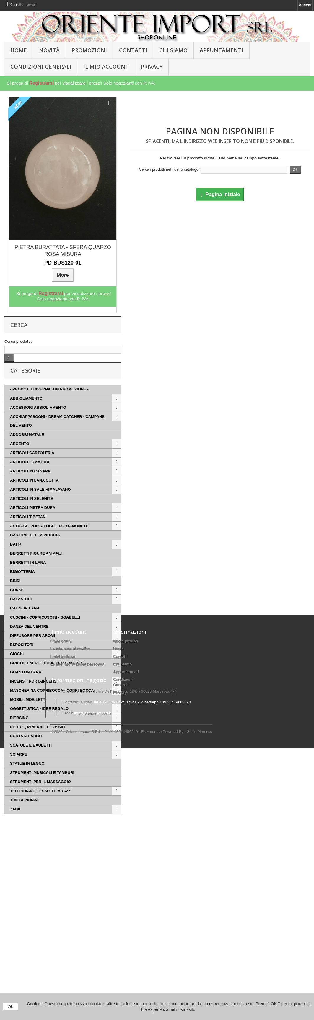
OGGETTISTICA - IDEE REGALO (39, 717)
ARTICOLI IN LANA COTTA (34, 489)
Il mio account (68, 862)
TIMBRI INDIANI (24, 809)
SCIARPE (18, 763)
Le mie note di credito (70, 880)
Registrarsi (41, 82)
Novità (49, 50)
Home (118, 880)
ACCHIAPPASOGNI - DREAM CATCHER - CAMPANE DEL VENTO (57, 429)
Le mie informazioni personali (77, 895)
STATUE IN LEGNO (27, 772)
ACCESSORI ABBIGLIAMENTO (38, 416)
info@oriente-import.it (92, 981)
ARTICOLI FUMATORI (29, 471)
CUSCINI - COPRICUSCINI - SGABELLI (45, 626)
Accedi (305, 5)
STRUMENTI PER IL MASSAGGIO (40, 790)
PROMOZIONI (89, 50)
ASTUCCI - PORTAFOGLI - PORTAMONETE (49, 535)
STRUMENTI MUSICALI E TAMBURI (42, 781)
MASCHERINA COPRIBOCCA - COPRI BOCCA (52, 699)
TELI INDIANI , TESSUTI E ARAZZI (41, 799)
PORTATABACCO (26, 745)
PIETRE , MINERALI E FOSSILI (37, 736)
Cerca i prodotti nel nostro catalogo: (169, 169)
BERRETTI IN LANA (28, 571)
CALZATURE (21, 608)
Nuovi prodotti (126, 872)
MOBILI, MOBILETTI (28, 708)
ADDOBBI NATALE (27, 443)
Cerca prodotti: (18, 341)
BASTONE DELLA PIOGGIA (35, 544)
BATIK (16, 553)
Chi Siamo (173, 50)
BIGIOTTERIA (22, 580)
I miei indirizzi (62, 888)
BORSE (17, 598)
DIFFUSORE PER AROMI (32, 644)
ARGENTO (19, 452)
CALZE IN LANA (25, 617)
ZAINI (15, 818)
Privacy (151, 66)
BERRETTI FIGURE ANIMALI (36, 562)
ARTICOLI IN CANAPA (30, 480)
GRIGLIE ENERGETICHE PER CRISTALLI (47, 672)
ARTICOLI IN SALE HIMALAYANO (40, 498)
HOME (18, 50)
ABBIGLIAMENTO (26, 407)
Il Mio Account (106, 66)
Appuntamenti (221, 50)
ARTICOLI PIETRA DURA (32, 516)
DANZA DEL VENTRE (29, 635)
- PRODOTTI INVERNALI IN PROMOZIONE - (49, 398)
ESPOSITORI (21, 653)
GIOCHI (17, 662)
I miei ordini (60, 872)
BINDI (15, 589)
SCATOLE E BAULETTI (31, 754)
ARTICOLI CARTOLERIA (32, 461)
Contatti (133, 50)
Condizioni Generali (40, 66)
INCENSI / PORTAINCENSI (34, 690)
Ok (10, 1006)
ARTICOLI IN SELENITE (31, 507)
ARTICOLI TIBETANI (28, 525)
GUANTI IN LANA (25, 681)
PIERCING (19, 726)
